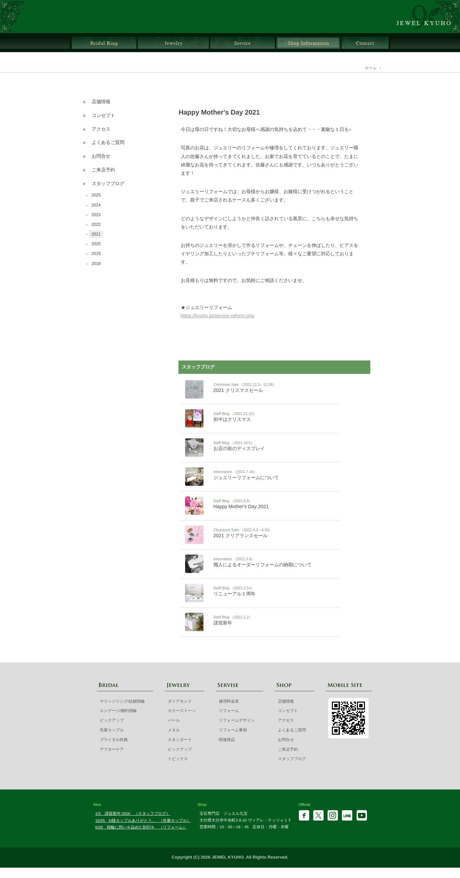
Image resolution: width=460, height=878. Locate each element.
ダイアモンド (180, 701)
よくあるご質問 (108, 142)
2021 (96, 234)
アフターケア (112, 749)
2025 (96, 195)
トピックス (178, 759)
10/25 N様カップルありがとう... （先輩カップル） (143, 821)
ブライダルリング (104, 42)
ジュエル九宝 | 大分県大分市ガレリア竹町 (427, 16)
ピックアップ (112, 720)
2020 (96, 244)
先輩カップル (112, 730)
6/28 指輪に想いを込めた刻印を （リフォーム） (141, 827)
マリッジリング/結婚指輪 (122, 701)
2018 (96, 263)
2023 (96, 214)
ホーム (371, 68)
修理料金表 (229, 701)
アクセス (101, 129)
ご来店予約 (103, 169)
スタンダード (180, 740)
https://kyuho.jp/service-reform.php (218, 315)
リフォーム (229, 711)
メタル (174, 730)
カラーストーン (182, 711)
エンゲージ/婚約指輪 (118, 711)
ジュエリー (173, 42)
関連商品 (227, 740)
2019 (96, 253)
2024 (96, 205)
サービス (242, 42)
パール (174, 720)
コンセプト (103, 115)
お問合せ (365, 42)
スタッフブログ (108, 183)
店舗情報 (308, 42)
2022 (96, 224)
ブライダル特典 (114, 740)
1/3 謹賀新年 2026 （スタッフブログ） (132, 814)
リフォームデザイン (237, 720)
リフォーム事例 (233, 730)
